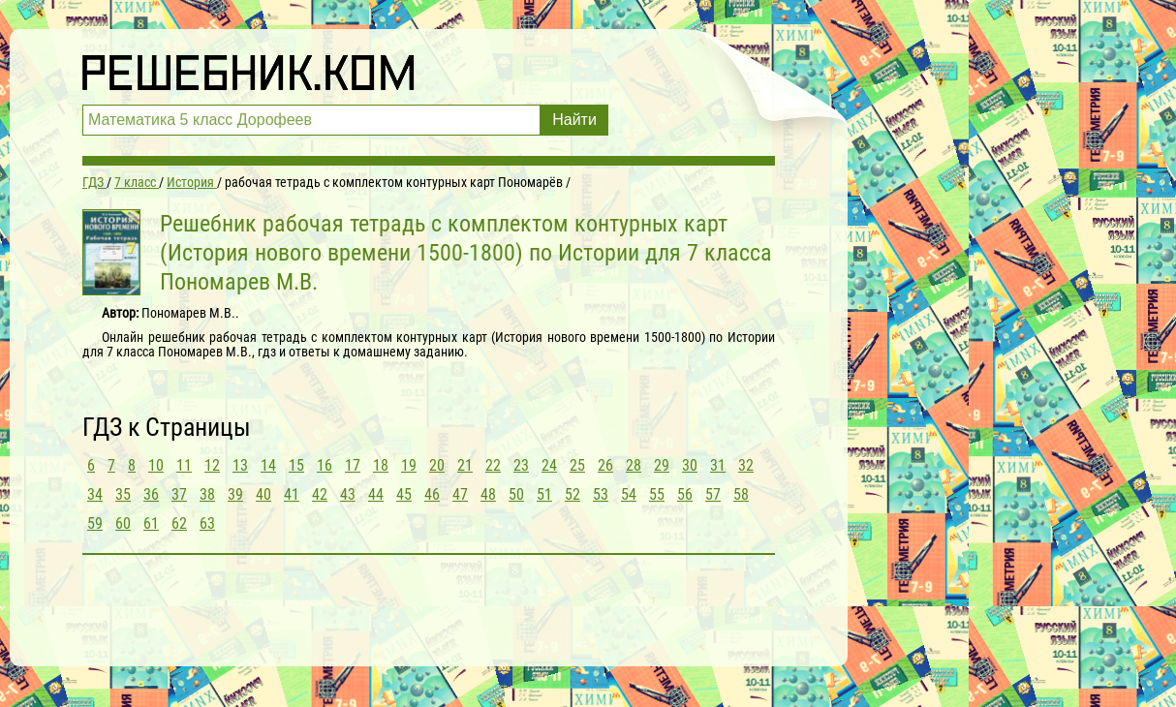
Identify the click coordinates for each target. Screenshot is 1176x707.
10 (156, 465)
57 (713, 494)
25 (577, 465)
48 (488, 494)
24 (549, 465)
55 (657, 494)
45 (404, 494)
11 (184, 465)
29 (661, 465)
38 (207, 494)
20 (437, 465)
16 (324, 465)
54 (628, 494)
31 (718, 465)
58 (741, 494)
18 (380, 465)
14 (268, 465)
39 (235, 494)
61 (151, 523)
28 (633, 465)
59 (95, 523)
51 (544, 494)
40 (263, 494)
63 (207, 523)
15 (296, 465)
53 (600, 494)
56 (685, 494)
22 (493, 465)
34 (95, 494)
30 (689, 465)
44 (376, 494)
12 (212, 465)
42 (319, 494)
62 (179, 523)
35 (123, 494)
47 (460, 494)
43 (348, 494)
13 (240, 465)
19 (409, 465)
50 (516, 494)
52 (572, 494)
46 (432, 494)
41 (291, 494)
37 (179, 494)
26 (605, 465)
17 (352, 465)
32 (746, 465)
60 (123, 523)
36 (151, 494)
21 (465, 465)
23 (521, 465)
